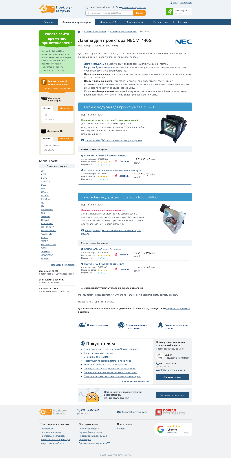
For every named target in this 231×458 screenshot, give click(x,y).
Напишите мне (172, 377)
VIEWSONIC (47, 255)
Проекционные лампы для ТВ (94, 443)
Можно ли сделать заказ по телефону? (105, 364)
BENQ (44, 177)
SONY (44, 248)
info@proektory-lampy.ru (132, 7)
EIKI (43, 188)
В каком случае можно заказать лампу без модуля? (112, 376)
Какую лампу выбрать (52, 443)
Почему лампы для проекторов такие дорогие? (110, 368)
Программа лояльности (53, 435)
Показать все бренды (63, 264)
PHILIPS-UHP (47, 226)
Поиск (139, 12)
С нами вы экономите (96, 356)
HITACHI (45, 195)
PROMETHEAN (48, 230)
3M (42, 170)
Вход (175, 2)
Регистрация (186, 2)
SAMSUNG (46, 234)
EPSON (44, 191)
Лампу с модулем (94, 63)
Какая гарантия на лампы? (98, 352)
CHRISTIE (45, 181)
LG (42, 205)
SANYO (44, 237)
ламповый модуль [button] (104, 155)
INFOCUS (45, 198)
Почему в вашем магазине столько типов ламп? (110, 372)
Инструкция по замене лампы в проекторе (107, 360)
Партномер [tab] (65, 108)
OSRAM (45, 219)
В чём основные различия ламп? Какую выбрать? (111, 348)
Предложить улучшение (172, 395)
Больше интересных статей (135, 381)
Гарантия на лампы (51, 432)
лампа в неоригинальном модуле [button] (111, 170)
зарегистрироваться (178, 308)
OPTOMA (45, 216)
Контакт (121, 428)
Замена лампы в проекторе (55, 439)
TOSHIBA (45, 251)
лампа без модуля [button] (101, 249)
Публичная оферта (89, 428)
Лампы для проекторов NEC (123, 31)
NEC (43, 212)
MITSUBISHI (47, 209)
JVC (42, 202)
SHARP (44, 241)
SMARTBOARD (48, 244)
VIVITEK (45, 258)
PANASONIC (47, 223)
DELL (43, 184)
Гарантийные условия (90, 432)
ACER (43, 174)
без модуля (105, 67)
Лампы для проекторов (95, 31)
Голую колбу (91, 67)
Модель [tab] (46, 108)
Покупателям (47, 428)
